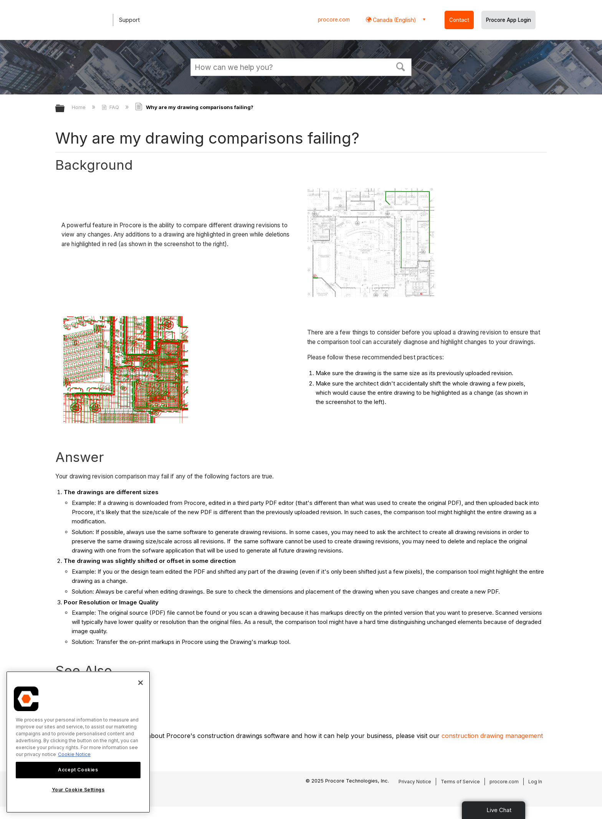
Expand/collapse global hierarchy (64, 108)
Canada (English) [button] (393, 20)
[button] (401, 66)
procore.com (334, 20)
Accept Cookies (78, 770)
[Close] (140, 682)
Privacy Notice (415, 781)
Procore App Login (508, 20)
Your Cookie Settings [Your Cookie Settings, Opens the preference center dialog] (78, 790)
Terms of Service (460, 781)
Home (79, 107)
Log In (535, 781)
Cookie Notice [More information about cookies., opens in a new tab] (74, 754)
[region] (78, 742)
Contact (459, 20)
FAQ (111, 107)
